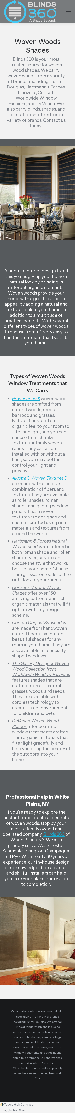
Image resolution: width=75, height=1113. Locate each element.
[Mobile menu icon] (68, 11)
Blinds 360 (54, 834)
